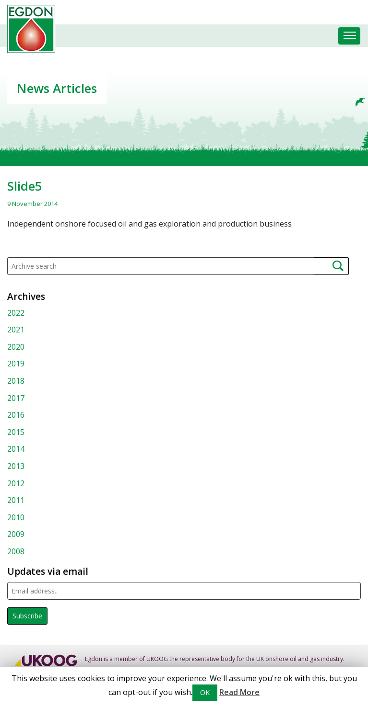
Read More (239, 692)
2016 (15, 415)
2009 (15, 534)
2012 (15, 483)
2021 (15, 329)
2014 (15, 449)
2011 (15, 500)
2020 (15, 347)
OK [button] (205, 692)
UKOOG (157, 659)
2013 (15, 466)
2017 (15, 398)
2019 (15, 363)
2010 (15, 517)
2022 (15, 313)
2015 (15, 432)
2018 (15, 381)
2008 (15, 551)
